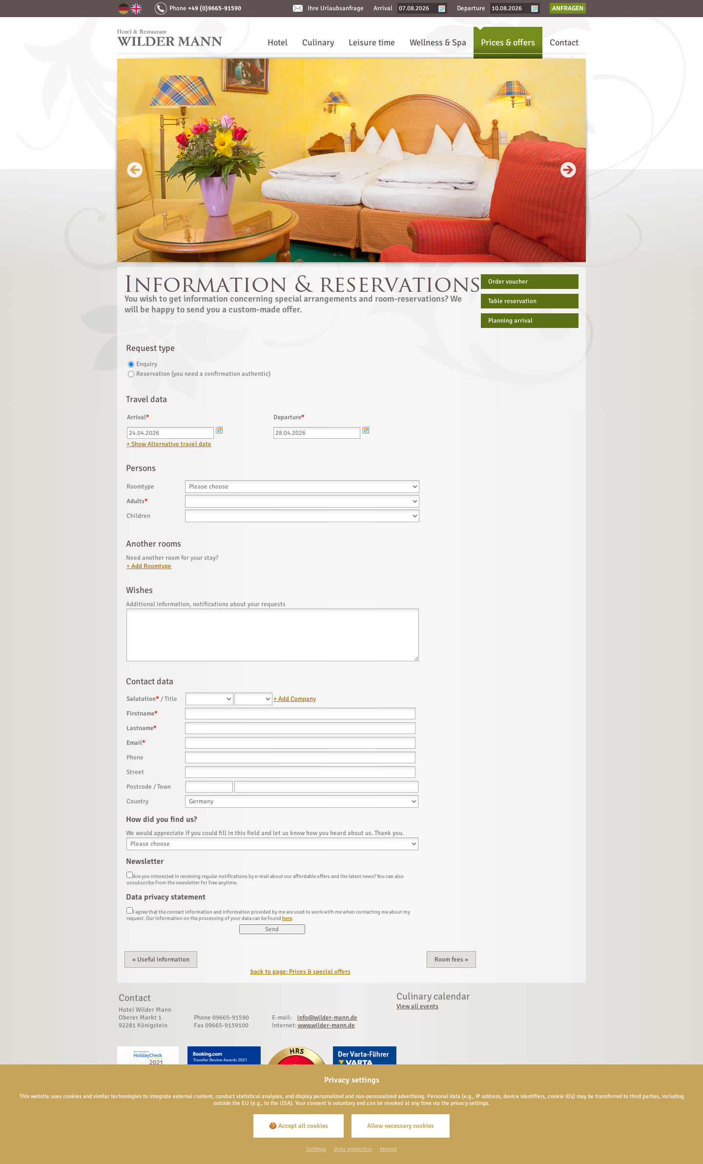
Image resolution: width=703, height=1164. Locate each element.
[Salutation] (209, 699)
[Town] (326, 787)
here (287, 918)
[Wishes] (272, 635)
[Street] (300, 772)
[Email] (300, 743)
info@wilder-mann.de (327, 1017)
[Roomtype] (302, 486)
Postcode (139, 787)
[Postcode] (209, 787)
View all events (417, 1006)
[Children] (302, 516)
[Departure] (316, 433)
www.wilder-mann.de (326, 1025)
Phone (135, 757)
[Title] (253, 699)
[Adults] (302, 501)
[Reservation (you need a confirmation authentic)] (131, 375)
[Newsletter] (129, 876)
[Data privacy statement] (129, 912)
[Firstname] (300, 713)
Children (138, 516)
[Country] (301, 801)
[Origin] (272, 843)
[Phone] (300, 757)
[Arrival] (170, 433)
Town (164, 787)
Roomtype (140, 486)
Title (171, 699)
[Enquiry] (131, 365)
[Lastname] (300, 728)
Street (135, 772)
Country (137, 801)
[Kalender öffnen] (219, 430)
